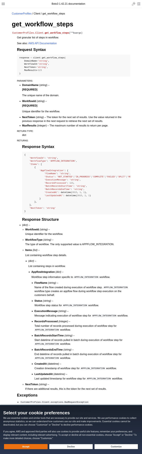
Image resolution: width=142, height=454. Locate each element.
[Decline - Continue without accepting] (71, 446)
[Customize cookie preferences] (116, 446)
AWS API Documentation (42, 43)
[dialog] (71, 429)
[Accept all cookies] (26, 446)
